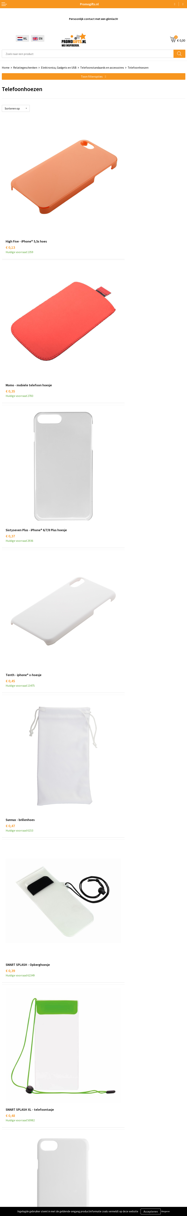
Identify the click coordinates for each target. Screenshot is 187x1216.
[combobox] (88, 54)
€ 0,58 (102, 557)
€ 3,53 (10, 1012)
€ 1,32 (10, 898)
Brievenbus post (12, 1134)
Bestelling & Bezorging (110, 1128)
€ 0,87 (102, 671)
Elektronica (9, 1139)
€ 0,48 (10, 557)
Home (5, 67)
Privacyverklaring (13, 1185)
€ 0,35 (102, 215)
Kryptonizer (9, 1150)
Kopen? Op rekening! (108, 1055)
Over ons (100, 1050)
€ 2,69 (102, 1012)
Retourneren (103, 1139)
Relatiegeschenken (25, 67)
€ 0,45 (102, 329)
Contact (100, 1122)
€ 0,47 (10, 443)
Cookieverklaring (12, 1180)
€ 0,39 (102, 443)
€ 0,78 (10, 784)
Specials (7, 1156)
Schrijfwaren (10, 1122)
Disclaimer (8, 1191)
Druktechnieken (105, 1061)
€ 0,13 (10, 215)
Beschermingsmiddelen (16, 1128)
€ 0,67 (10, 671)
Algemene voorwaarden (16, 1174)
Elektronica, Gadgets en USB (59, 67)
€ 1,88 (102, 898)
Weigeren (165, 1211)
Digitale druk (10, 1145)
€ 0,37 (10, 329)
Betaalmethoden (106, 1134)
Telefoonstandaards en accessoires (102, 67)
